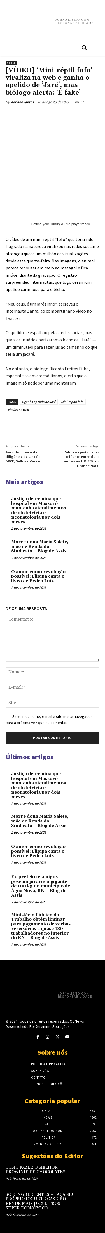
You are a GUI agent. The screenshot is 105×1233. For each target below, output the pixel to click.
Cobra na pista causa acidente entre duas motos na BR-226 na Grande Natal (81, 459)
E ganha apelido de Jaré (38, 402)
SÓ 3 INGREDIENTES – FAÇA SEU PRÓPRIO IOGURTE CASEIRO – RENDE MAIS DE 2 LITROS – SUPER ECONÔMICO (40, 1201)
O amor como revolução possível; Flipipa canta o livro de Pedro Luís (38, 576)
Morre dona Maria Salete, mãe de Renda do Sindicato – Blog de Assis (39, 546)
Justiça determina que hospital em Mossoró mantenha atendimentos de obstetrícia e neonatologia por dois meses (38, 510)
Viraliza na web (18, 409)
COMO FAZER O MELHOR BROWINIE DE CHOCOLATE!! (35, 1170)
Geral (11, 63)
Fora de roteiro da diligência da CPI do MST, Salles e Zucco (23, 457)
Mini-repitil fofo (72, 402)
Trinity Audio (60, 224)
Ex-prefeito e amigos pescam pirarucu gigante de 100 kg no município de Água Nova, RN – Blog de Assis (40, 886)
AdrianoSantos (22, 102)
